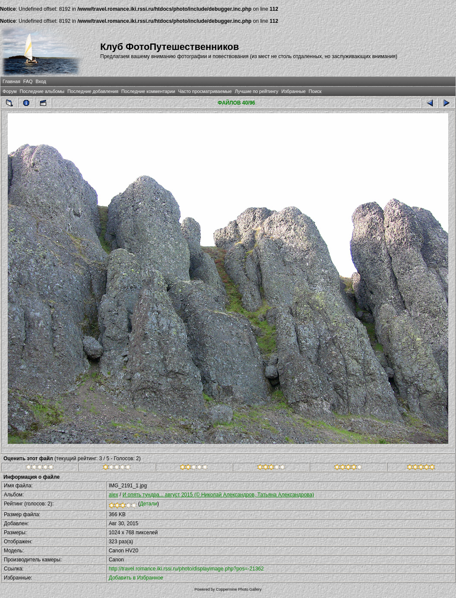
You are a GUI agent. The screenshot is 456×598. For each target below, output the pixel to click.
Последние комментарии (148, 91)
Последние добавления (93, 91)
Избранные (293, 91)
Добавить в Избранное (136, 578)
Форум (10, 91)
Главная (11, 81)
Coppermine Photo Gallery (239, 589)
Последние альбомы (42, 91)
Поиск (314, 91)
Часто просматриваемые (205, 91)
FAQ (28, 81)
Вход (41, 81)
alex (113, 495)
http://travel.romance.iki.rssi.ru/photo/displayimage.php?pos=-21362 (186, 569)
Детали (148, 504)
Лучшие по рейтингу (256, 91)
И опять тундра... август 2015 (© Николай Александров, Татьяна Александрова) (218, 495)
